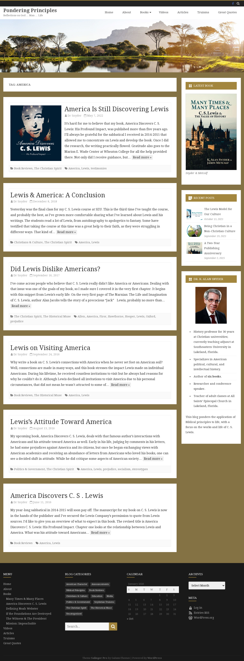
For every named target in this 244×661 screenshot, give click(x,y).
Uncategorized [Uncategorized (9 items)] (74, 613)
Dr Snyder (75, 115)
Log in (195, 607)
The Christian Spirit (48, 168)
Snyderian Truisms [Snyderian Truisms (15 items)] (104, 602)
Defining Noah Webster (22, 608)
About (126, 12)
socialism (124, 469)
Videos (163, 12)
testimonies (99, 168)
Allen (81, 316)
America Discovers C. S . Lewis (56, 495)
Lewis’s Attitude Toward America (61, 421)
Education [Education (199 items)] (97, 596)
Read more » (142, 157)
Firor (103, 316)
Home (109, 12)
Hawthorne (115, 316)
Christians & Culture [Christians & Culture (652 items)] (76, 596)
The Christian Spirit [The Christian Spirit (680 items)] (76, 607)
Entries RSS (199, 612)
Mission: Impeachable (21, 623)
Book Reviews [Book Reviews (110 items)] (96, 590)
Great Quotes (227, 12)
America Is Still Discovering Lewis (116, 109)
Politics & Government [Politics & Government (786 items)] (78, 602)
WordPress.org (201, 617)
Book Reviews (23, 168)
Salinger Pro (99, 657)
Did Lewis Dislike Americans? (55, 269)
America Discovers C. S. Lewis (26, 603)
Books (144, 12)
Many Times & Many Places (25, 598)
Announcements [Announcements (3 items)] (100, 584)
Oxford (150, 316)
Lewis (85, 168)
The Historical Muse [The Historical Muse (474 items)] (101, 607)
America (74, 168)
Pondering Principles (30, 10)
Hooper (130, 316)
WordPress (154, 657)
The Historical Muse (57, 316)
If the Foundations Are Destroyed (28, 613)
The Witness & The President (26, 618)
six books (214, 376)
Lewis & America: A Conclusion (57, 195)
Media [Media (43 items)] (110, 596)
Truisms (203, 12)
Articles (182, 12)
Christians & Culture (28, 242)
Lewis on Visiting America (50, 347)
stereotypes (140, 469)
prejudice (17, 321)
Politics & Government (29, 469)
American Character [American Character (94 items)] (76, 584)
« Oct (130, 618)
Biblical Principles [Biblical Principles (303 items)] (75, 590)
